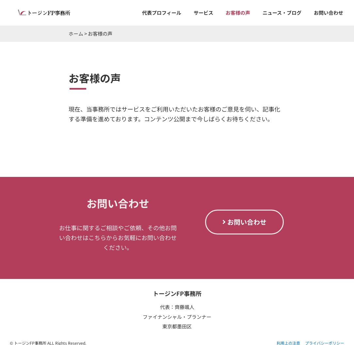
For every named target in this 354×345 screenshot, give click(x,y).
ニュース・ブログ (282, 12)
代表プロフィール (161, 12)
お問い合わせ (328, 12)
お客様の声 (238, 12)
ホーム (76, 33)
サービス (203, 12)
